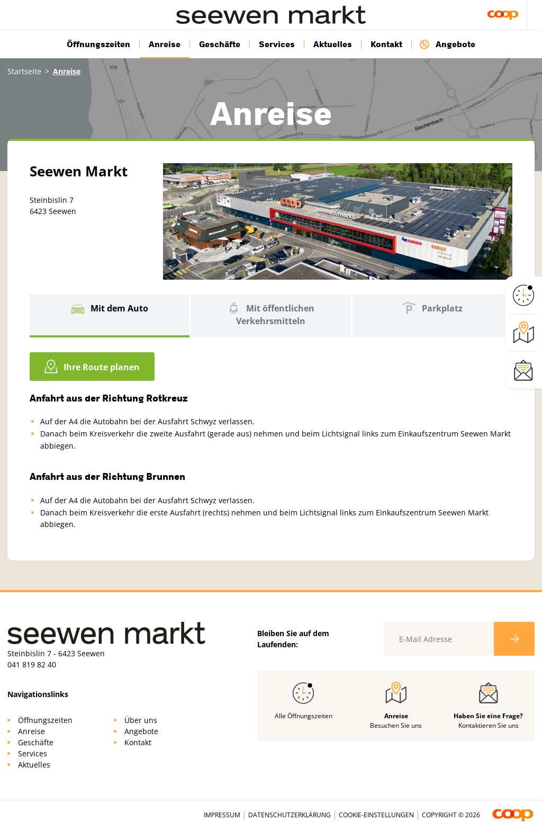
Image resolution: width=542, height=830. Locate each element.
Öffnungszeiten (98, 44)
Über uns (140, 720)
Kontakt (386, 44)
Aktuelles (332, 44)
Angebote (447, 44)
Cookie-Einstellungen (376, 814)
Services (277, 44)
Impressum (222, 814)
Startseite (24, 71)
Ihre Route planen (92, 366)
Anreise (164, 44)
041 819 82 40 (31, 664)
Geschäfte (219, 44)
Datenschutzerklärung (289, 814)
